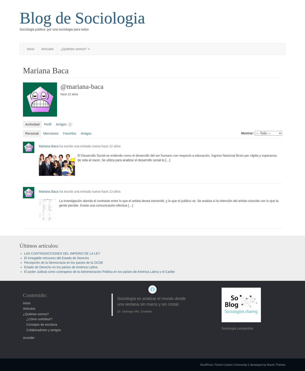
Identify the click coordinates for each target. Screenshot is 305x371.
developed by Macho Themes (267, 364)
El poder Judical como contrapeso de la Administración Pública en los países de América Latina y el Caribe (99, 272)
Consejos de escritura (41, 324)
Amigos (64, 124)
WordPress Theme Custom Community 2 (224, 364)
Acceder (29, 338)
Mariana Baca (48, 146)
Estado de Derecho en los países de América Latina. (61, 267)
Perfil (47, 124)
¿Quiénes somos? (75, 49)
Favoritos (69, 133)
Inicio (30, 49)
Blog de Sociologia (82, 18)
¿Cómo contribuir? (39, 319)
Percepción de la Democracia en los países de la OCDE (63, 262)
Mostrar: (247, 133)
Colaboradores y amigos (43, 330)
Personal (32, 133)
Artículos (47, 49)
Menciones (51, 133)
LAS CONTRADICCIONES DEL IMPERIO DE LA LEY (62, 253)
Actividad (32, 124)
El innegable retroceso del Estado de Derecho (56, 258)
